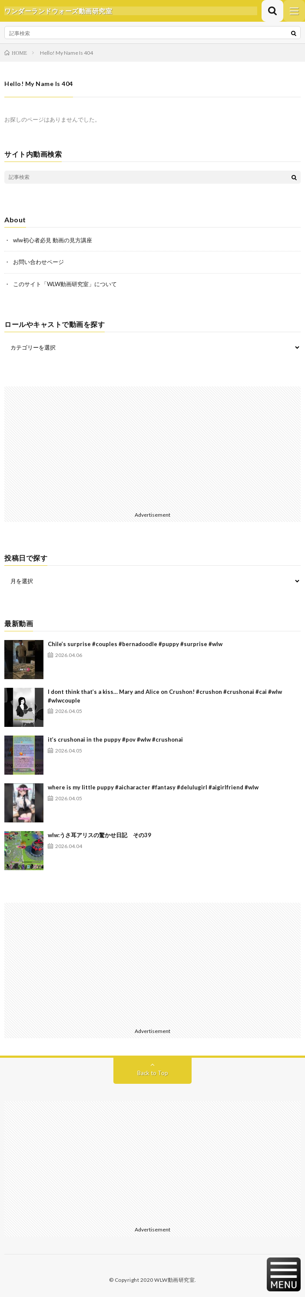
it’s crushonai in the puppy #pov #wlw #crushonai (115, 739)
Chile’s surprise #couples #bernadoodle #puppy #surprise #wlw (135, 643)
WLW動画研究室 (174, 1280)
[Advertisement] (152, 447)
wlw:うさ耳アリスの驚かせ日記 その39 (99, 835)
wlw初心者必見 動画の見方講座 (52, 240)
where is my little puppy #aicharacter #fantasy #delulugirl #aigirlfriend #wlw (153, 787)
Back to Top (152, 1072)
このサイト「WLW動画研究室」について (65, 284)
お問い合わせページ (38, 261)
